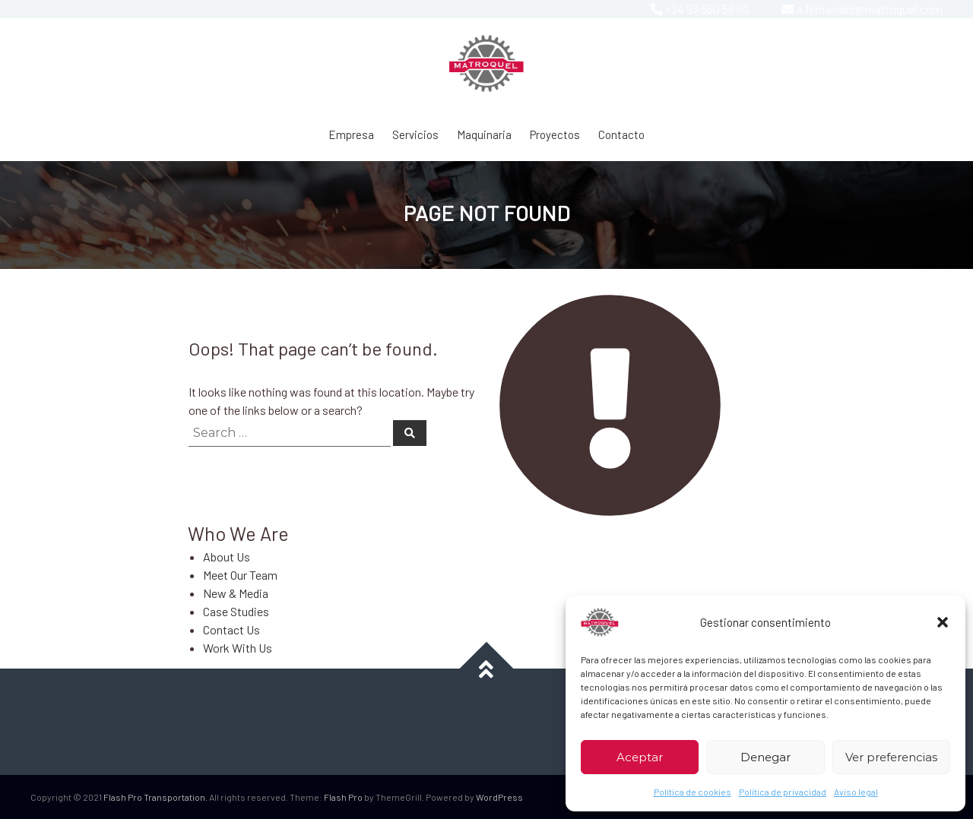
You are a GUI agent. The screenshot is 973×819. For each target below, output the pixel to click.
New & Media (235, 593)
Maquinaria (484, 134)
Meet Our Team (240, 575)
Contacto (621, 134)
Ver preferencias (891, 757)
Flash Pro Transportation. (155, 797)
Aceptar (639, 757)
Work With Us (237, 647)
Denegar (765, 757)
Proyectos (555, 134)
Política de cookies (692, 791)
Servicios (415, 134)
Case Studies (236, 611)
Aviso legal (856, 791)
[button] (942, 622)
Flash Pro (343, 797)
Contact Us (231, 629)
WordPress (499, 797)
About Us (226, 556)
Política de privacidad (782, 791)
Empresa (351, 134)
